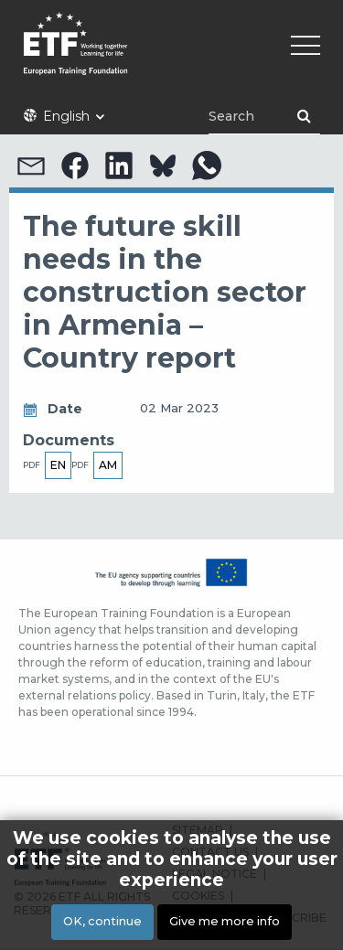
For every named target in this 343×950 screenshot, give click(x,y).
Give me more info (224, 921)
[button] (31, 165)
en (58, 465)
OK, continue (102, 921)
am (108, 465)
